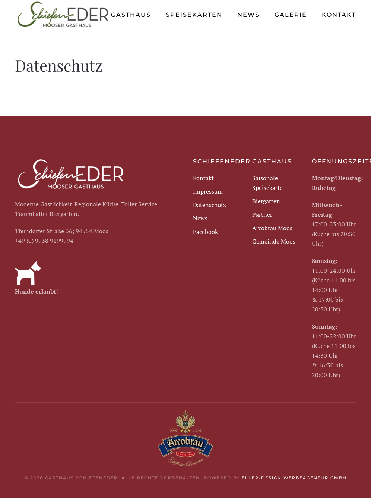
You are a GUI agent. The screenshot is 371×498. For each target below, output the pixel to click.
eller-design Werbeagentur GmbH (294, 477)
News (248, 14)
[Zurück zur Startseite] (63, 15)
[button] (356, 478)
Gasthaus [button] (131, 14)
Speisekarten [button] (194, 14)
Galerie (291, 14)
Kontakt (339, 14)
